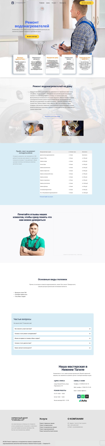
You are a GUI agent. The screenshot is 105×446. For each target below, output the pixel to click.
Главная (41, 3)
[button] (32, 36)
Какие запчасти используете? (23, 348)
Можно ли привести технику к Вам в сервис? (27, 338)
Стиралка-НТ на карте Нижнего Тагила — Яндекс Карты (72, 254)
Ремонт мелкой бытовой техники (49, 431)
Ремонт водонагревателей (47, 429)
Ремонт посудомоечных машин (48, 427)
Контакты (63, 3)
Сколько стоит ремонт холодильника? (26, 333)
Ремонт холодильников (46, 425)
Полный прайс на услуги (46, 196)
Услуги (54, 3)
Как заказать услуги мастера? (23, 328)
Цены (48, 3)
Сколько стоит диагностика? (23, 343)
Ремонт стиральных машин (47, 423)
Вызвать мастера (86, 2)
